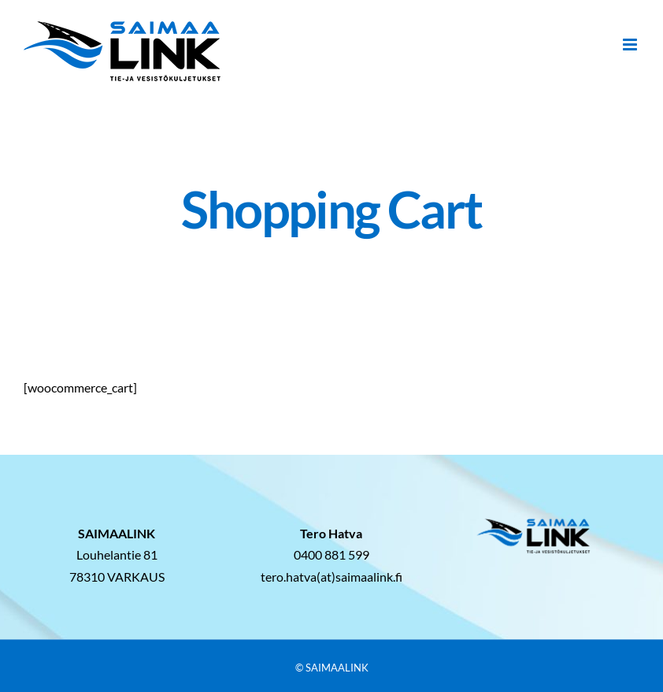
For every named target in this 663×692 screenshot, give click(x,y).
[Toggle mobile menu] (631, 44)
